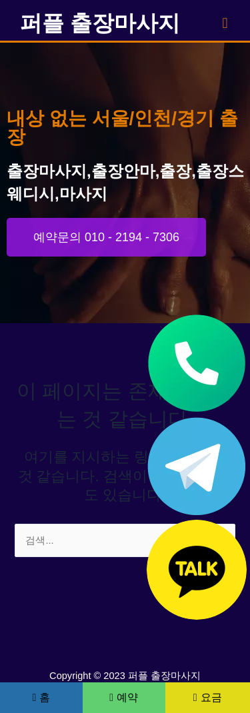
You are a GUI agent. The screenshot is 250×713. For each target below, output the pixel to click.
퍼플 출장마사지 (100, 23)
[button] (225, 23)
